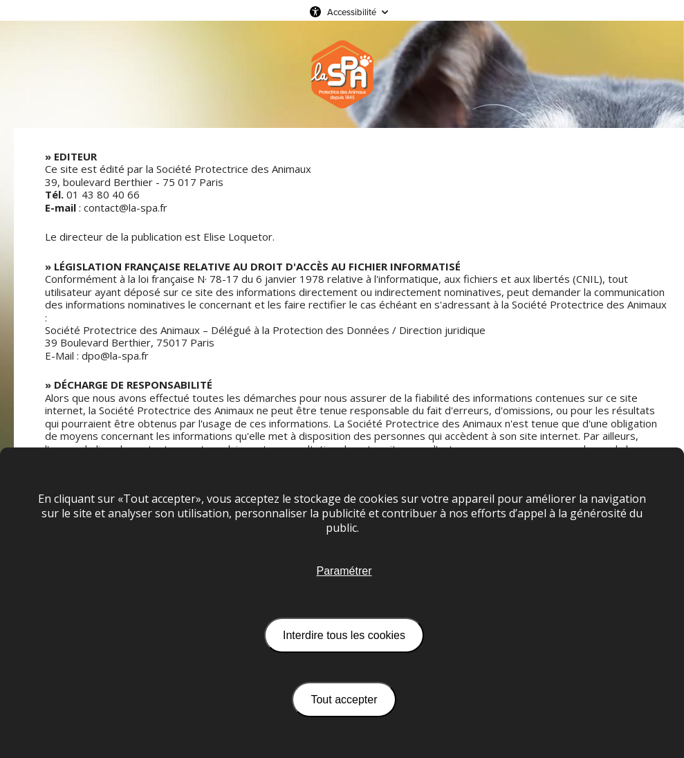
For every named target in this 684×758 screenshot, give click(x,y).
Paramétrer (343, 571)
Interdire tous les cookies (344, 635)
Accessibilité (351, 12)
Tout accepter (344, 699)
